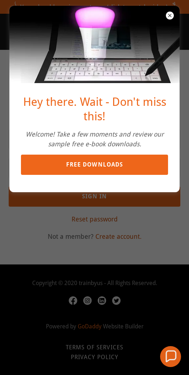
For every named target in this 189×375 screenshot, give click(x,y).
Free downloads (94, 164)
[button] (170, 356)
